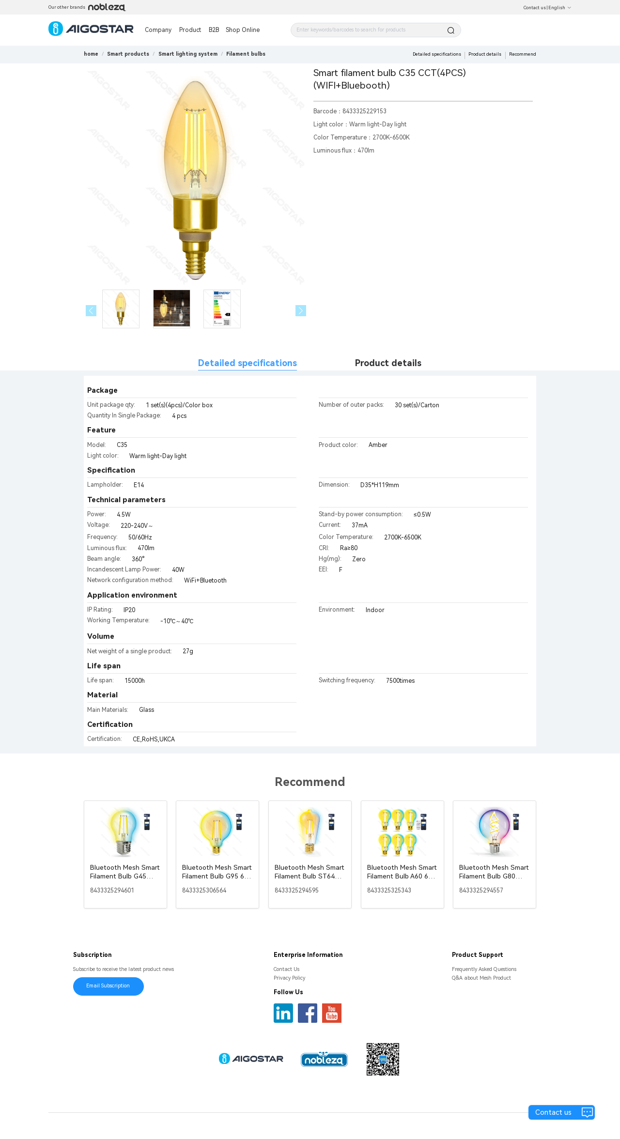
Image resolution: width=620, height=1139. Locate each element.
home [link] (91, 54)
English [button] (560, 7)
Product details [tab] (388, 363)
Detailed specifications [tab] (247, 363)
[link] (128, 54)
